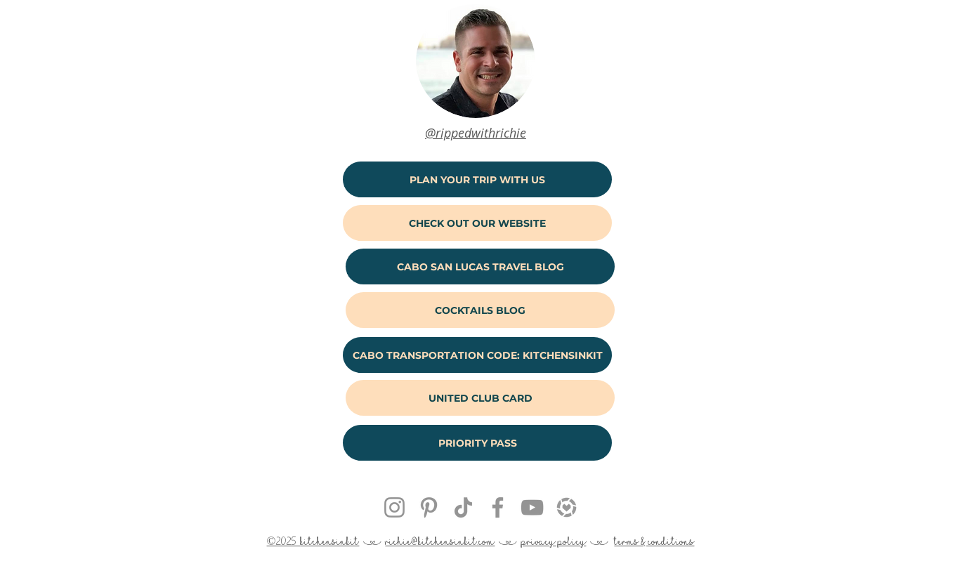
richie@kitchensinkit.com (440, 541)
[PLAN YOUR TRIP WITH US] (477, 179)
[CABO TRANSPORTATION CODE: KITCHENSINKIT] (477, 355)
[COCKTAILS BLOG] (480, 310)
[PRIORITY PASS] (477, 443)
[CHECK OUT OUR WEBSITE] (477, 223)
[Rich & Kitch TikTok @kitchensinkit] (463, 507)
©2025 (284, 541)
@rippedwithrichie (475, 132)
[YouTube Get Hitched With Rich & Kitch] (532, 507)
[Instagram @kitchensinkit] (394, 507)
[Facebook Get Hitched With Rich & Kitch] (497, 507)
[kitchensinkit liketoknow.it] (566, 507)
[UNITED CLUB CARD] (480, 398)
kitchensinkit (329, 541)
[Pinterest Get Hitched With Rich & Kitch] (429, 507)
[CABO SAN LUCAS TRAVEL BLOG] (480, 266)
